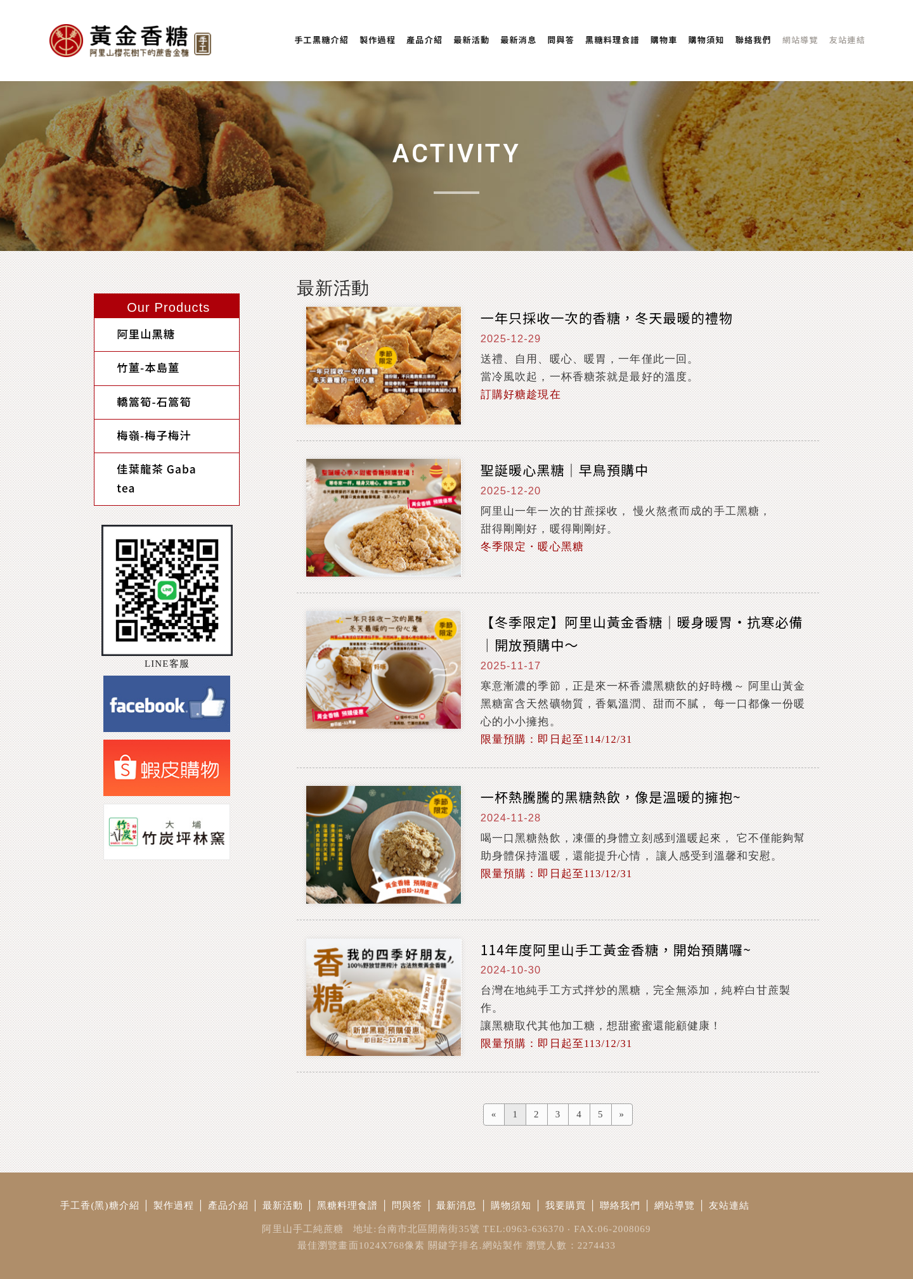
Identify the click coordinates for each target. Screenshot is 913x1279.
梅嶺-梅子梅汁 (141, 420)
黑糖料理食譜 (348, 1205)
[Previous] (494, 1114)
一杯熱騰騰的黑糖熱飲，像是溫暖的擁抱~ (611, 796)
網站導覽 (675, 1205)
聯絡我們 (620, 1205)
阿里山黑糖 (133, 332)
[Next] (622, 1114)
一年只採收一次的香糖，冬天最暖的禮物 (607, 317)
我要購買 (565, 1205)
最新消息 (456, 1205)
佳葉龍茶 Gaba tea (154, 450)
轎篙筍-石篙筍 (141, 391)
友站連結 (729, 1205)
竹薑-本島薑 (135, 362)
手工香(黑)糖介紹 (99, 1205)
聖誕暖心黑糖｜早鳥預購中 (565, 469)
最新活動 (283, 1205)
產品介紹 (228, 1205)
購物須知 (511, 1205)
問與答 (407, 1205)
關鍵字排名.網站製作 (475, 1245)
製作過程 (174, 1205)
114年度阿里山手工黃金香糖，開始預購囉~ (616, 949)
